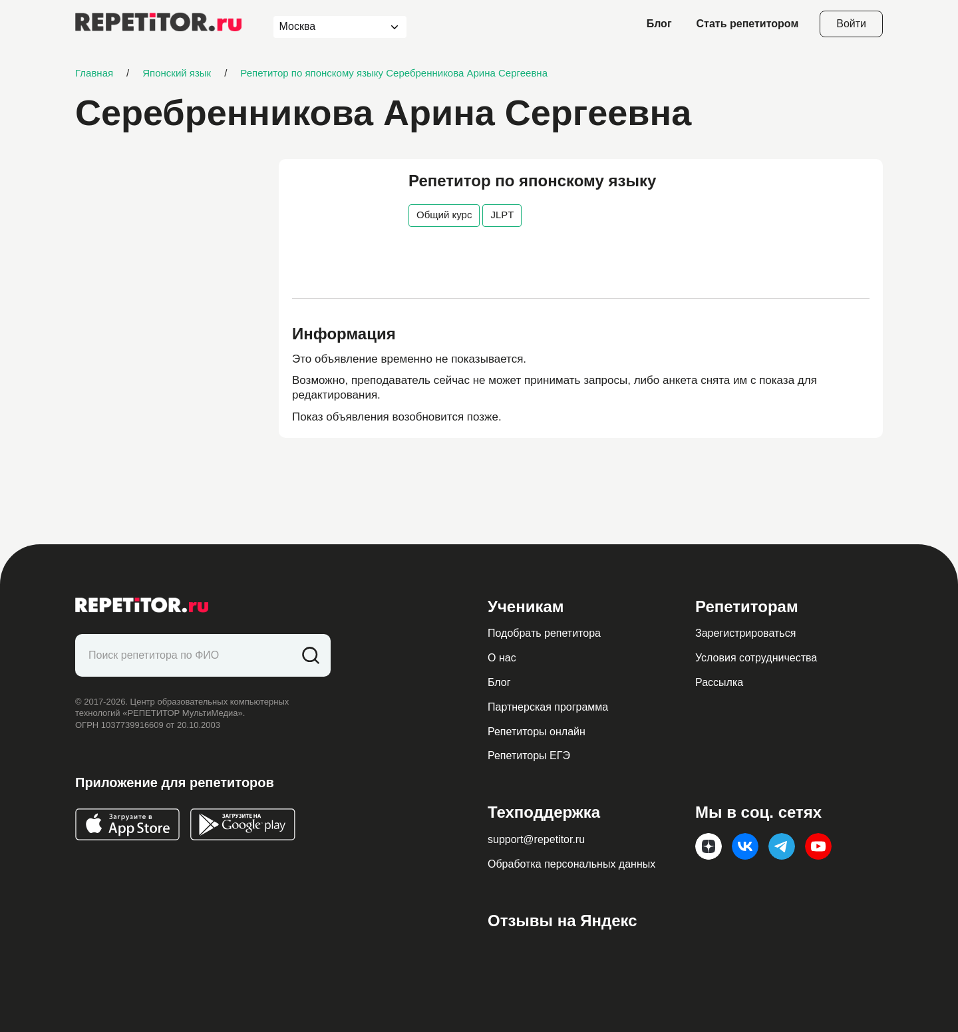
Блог (659, 23)
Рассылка (719, 682)
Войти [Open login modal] (851, 23)
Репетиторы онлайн (536, 731)
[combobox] (327, 27)
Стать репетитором (748, 23)
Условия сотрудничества (756, 657)
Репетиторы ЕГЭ (529, 755)
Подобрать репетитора (544, 633)
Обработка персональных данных (571, 864)
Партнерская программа (548, 707)
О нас (502, 657)
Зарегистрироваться (745, 633)
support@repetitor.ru (536, 839)
